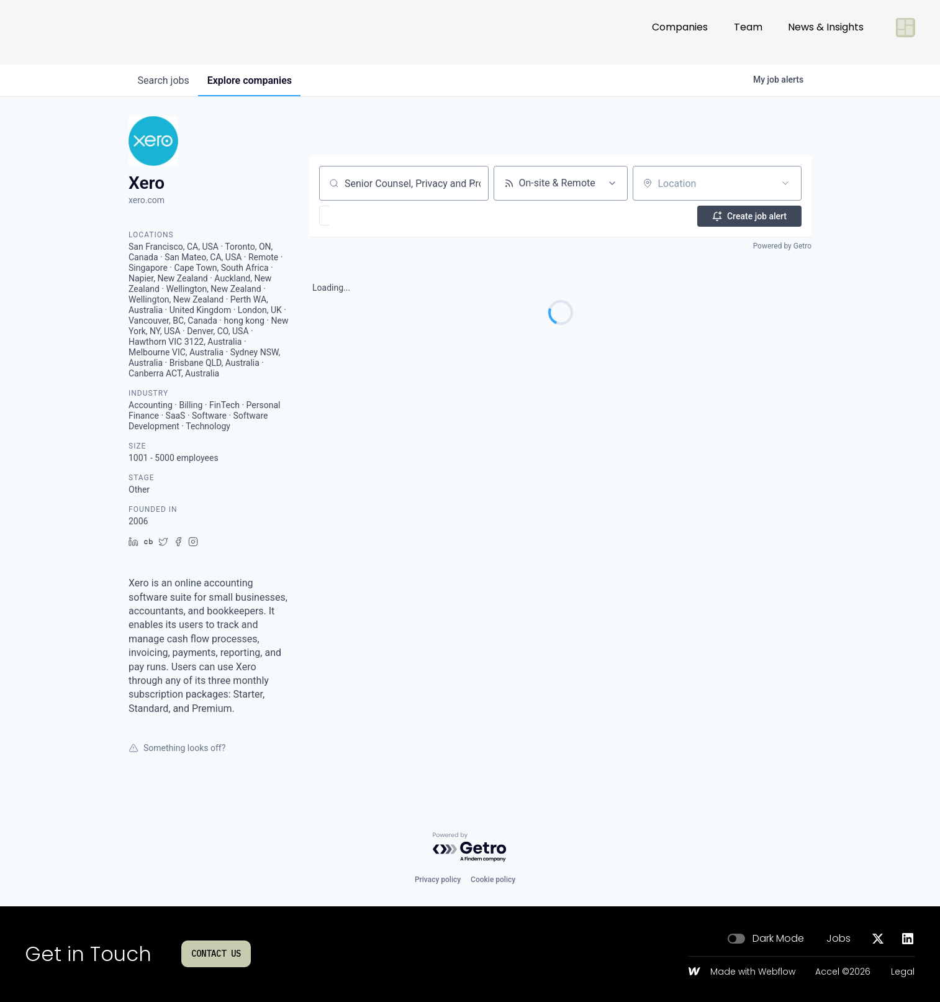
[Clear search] (472, 183)
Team (748, 32)
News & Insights (826, 32)
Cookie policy (493, 879)
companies (252, 80)
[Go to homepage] (66, 32)
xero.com (147, 200)
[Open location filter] (785, 183)
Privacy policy (438, 879)
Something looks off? (177, 748)
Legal (903, 972)
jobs (164, 80)
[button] (360, 215)
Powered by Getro (782, 246)
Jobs (838, 938)
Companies (680, 32)
